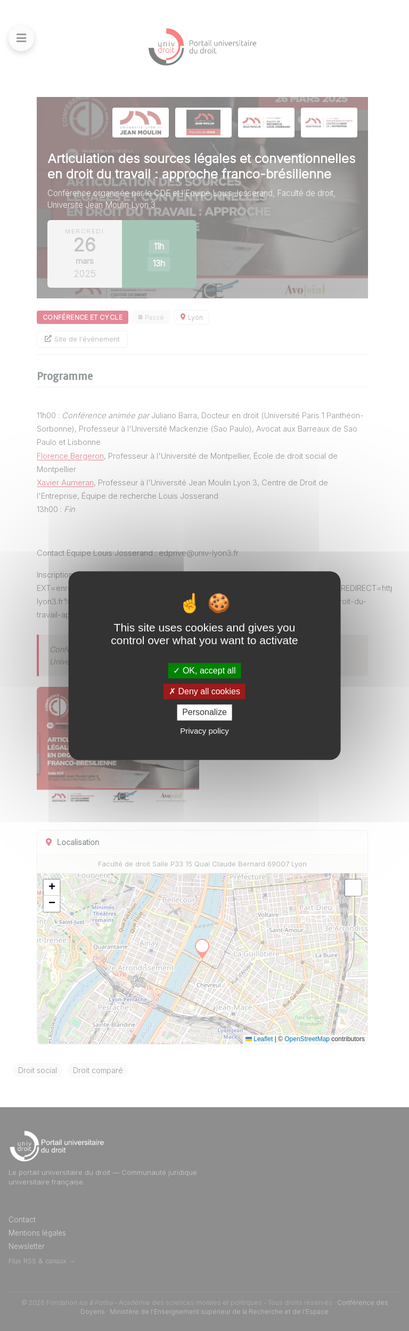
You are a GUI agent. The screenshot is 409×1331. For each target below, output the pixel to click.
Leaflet (259, 1039)
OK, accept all (204, 670)
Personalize (204, 712)
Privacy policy (204, 730)
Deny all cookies (204, 691)
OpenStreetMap (307, 1039)
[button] (52, 888)
